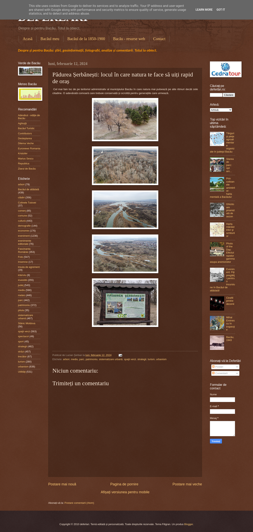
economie (23, 230)
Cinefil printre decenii (230, 300)
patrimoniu (91, 359)
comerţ (22, 210)
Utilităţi (22, 371)
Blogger (188, 524)
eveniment (24, 235)
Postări (217, 366)
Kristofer (22, 153)
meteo (21, 295)
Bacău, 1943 (230, 339)
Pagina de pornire (124, 484)
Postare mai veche (187, 484)
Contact (159, 39)
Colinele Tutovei (27, 202)
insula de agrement (29, 267)
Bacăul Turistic (26, 128)
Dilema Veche (26, 143)
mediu (74, 359)
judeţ (21, 285)
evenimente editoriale (24, 242)
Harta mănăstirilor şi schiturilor (230, 230)
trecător (22, 356)
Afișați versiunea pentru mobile (125, 492)
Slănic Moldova (26, 323)
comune (22, 215)
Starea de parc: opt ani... (230, 165)
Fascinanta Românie (24, 250)
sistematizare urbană (111, 359)
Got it (220, 9)
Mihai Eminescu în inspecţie (230, 323)
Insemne (23, 261)
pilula (21, 310)
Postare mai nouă (62, 484)
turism (151, 359)
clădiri (21, 197)
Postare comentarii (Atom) (79, 502)
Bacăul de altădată (28, 189)
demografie (24, 225)
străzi (21, 351)
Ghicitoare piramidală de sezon (230, 210)
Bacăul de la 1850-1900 (86, 39)
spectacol (23, 336)
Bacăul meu (50, 39)
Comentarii (220, 373)
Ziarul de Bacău (27, 168)
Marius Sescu (25, 158)
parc (81, 359)
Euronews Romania (29, 148)
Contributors (25, 133)
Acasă (27, 39)
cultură (22, 220)
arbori (66, 359)
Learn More (203, 9)
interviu (22, 275)
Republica (23, 163)
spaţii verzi (130, 359)
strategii (141, 359)
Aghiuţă (22, 123)
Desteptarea (25, 138)
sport (21, 341)
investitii (22, 280)
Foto (20, 256)
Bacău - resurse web (129, 39)
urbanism (161, 359)
